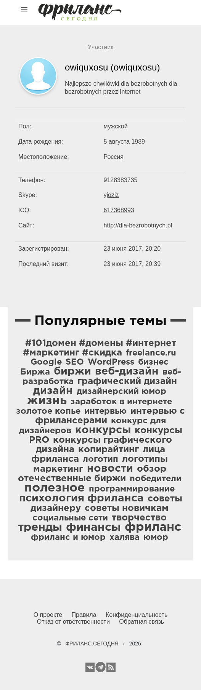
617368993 (119, 210)
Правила (84, 615)
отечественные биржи (72, 478)
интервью (105, 411)
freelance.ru (151, 353)
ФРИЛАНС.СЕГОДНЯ (91, 643)
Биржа (35, 372)
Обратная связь (141, 621)
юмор (155, 537)
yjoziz (111, 195)
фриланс (153, 527)
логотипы (145, 459)
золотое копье (48, 411)
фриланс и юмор (68, 537)
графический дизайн (127, 381)
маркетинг (58, 469)
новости (110, 468)
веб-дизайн (127, 371)
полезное (54, 488)
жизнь (47, 400)
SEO (75, 362)
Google (46, 362)
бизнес (153, 362)
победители (156, 479)
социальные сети (70, 518)
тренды (40, 527)
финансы (93, 527)
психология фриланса (81, 498)
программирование (132, 489)
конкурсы (103, 430)
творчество (139, 518)
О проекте (48, 615)
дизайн (53, 390)
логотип (100, 459)
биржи (72, 371)
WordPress (111, 362)
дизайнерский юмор (121, 391)
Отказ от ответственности (73, 621)
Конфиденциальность (136, 615)
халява (124, 537)
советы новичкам (127, 508)
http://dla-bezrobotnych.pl (138, 225)
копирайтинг (108, 449)
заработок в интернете (121, 402)
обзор (151, 469)
